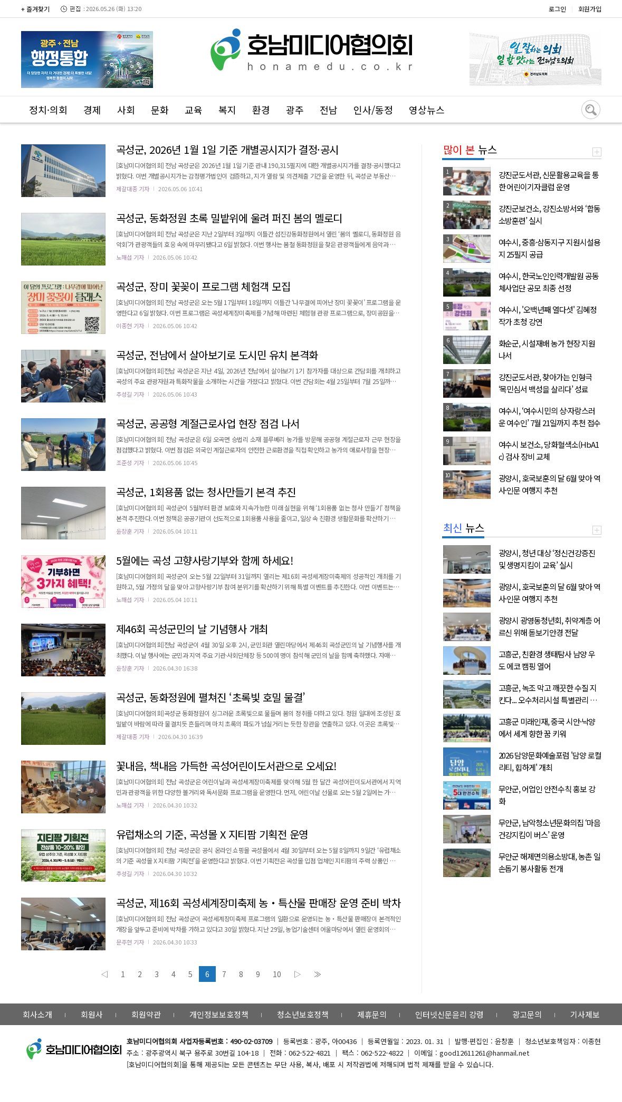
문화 (160, 109)
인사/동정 (373, 109)
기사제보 (585, 1014)
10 (277, 974)
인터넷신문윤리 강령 (449, 1014)
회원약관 (146, 1014)
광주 (295, 109)
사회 (126, 109)
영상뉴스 (427, 109)
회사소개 (37, 1014)
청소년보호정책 (303, 1014)
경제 (92, 109)
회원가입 (589, 8)
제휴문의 (372, 1014)
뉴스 (470, 149)
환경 (261, 109)
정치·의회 (48, 109)
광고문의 (527, 1014)
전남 (329, 109)
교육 (194, 109)
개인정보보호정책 (218, 1014)
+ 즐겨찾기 (35, 8)
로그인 (557, 8)
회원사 (92, 1014)
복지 (227, 109)
